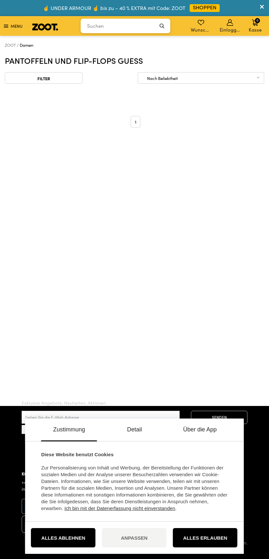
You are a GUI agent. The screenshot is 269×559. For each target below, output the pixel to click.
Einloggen (230, 26)
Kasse (255, 25)
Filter (43, 78)
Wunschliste (201, 26)
